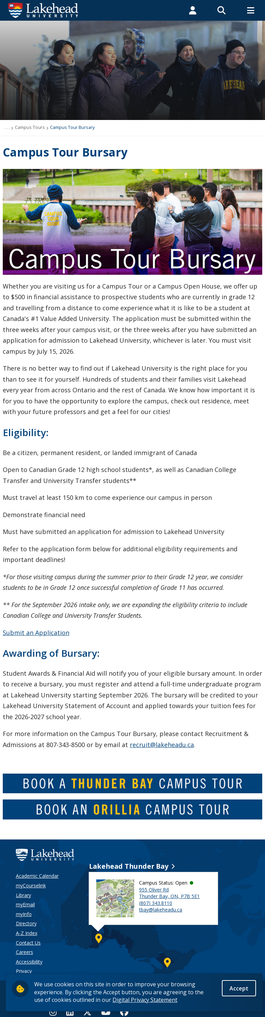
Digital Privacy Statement (144, 1000)
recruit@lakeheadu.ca (162, 745)
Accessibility (29, 961)
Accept (238, 989)
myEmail (25, 904)
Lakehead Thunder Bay (128, 866)
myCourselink (31, 885)
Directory (26, 923)
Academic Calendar (37, 876)
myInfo (24, 914)
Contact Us (28, 942)
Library (23, 895)
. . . (7, 127)
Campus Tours (30, 127)
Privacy (24, 971)
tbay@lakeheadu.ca (160, 909)
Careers (24, 952)
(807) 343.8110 (155, 903)
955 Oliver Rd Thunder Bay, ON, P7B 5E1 (169, 893)
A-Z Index (26, 933)
